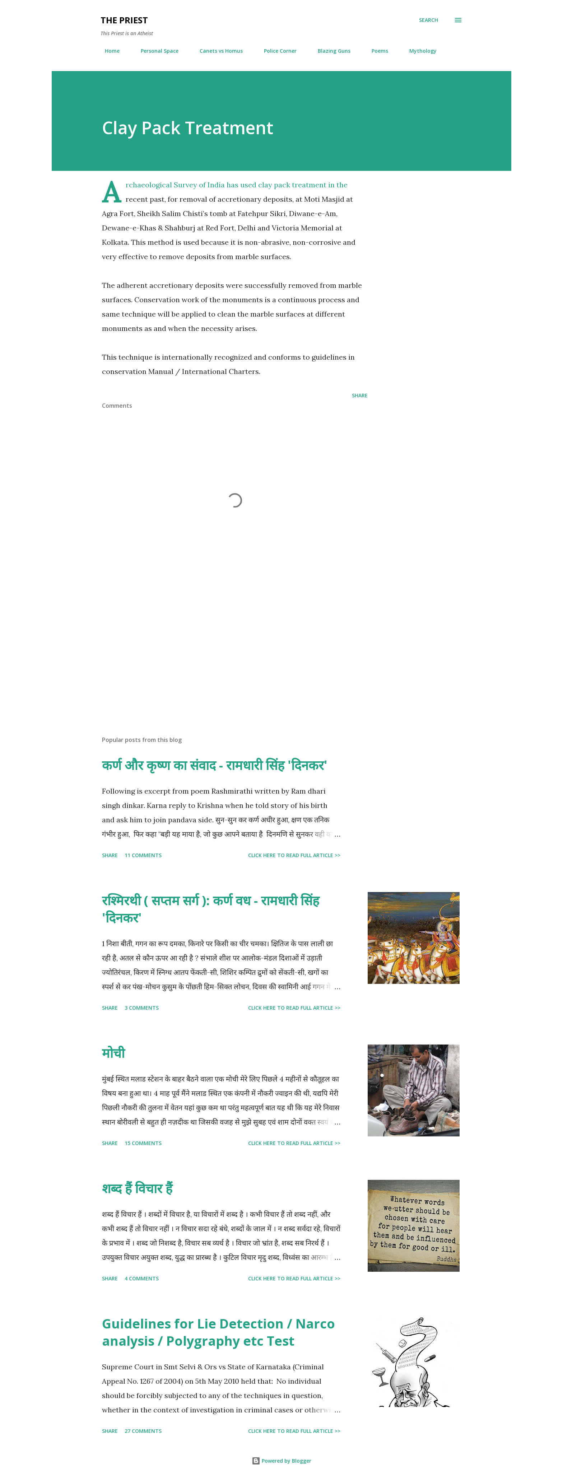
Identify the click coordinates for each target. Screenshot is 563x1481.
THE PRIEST (124, 20)
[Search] (428, 20)
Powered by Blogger (281, 1460)
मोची (113, 1053)
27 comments (143, 1431)
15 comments (143, 1143)
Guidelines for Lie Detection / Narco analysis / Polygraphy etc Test (218, 1332)
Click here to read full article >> (294, 855)
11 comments (143, 855)
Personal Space (155, 50)
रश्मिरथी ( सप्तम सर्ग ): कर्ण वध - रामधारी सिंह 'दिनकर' (210, 909)
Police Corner (276, 50)
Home (108, 50)
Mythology (418, 50)
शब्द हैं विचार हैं (137, 1188)
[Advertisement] (223, 646)
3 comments (142, 1007)
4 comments (142, 1278)
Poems (375, 50)
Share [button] (360, 395)
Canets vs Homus (216, 50)
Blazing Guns (329, 50)
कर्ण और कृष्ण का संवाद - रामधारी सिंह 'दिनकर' (214, 765)
